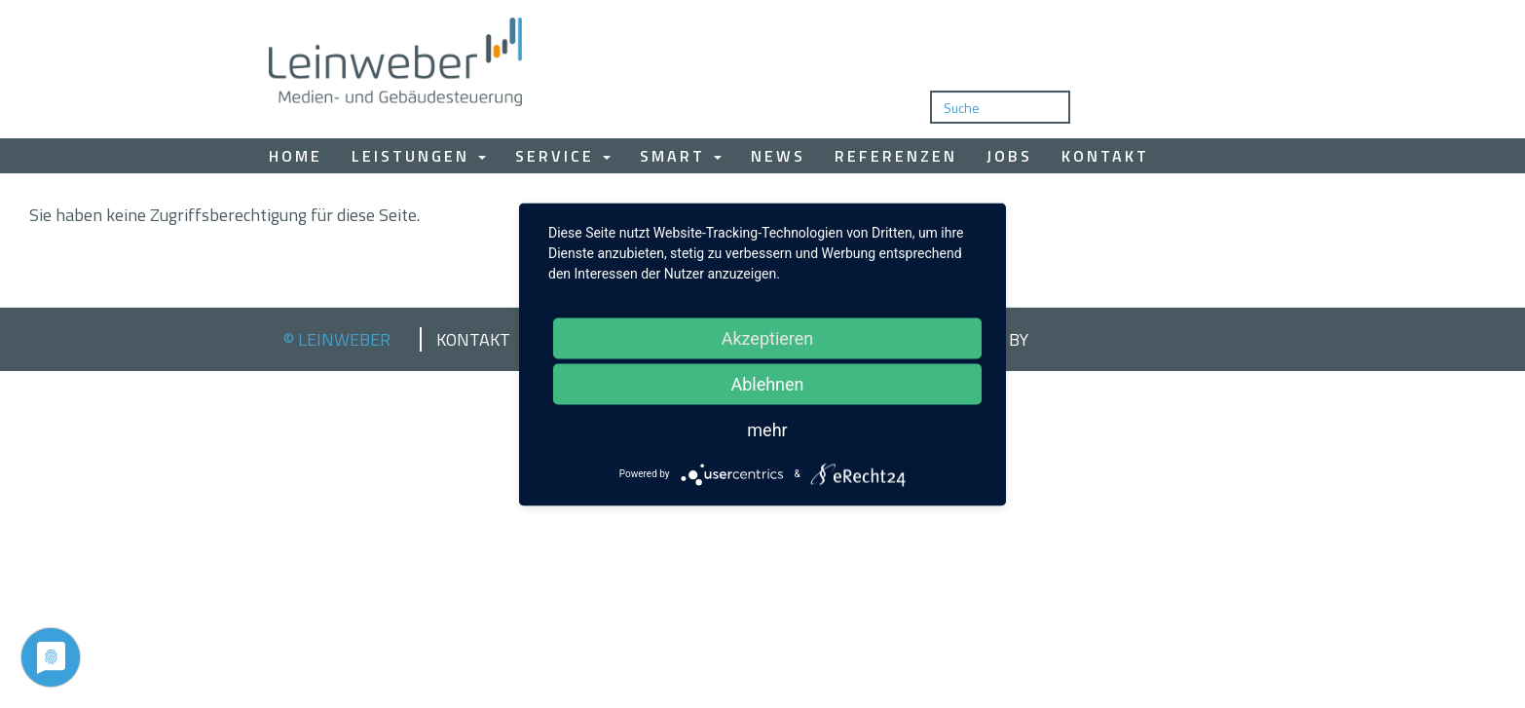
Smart (681, 156)
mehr (767, 429)
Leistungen (419, 156)
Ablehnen (766, 383)
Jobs (1009, 156)
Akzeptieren (768, 337)
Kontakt (1105, 156)
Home (295, 156)
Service (563, 156)
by (1018, 340)
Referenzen (896, 156)
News (778, 156)
